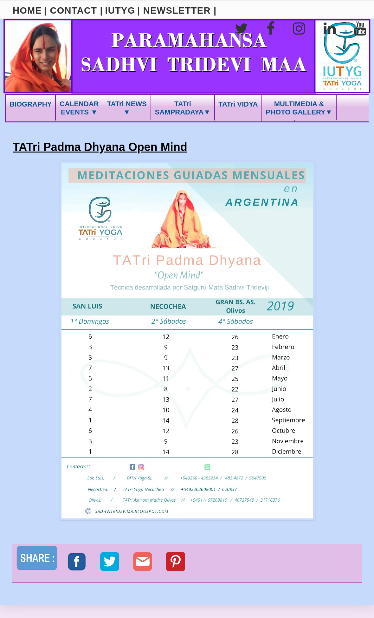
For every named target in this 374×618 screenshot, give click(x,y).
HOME (27, 10)
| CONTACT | (73, 10)
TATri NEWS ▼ (127, 108)
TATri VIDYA (238, 104)
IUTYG (120, 10)
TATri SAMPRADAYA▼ (182, 108)
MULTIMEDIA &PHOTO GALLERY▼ (299, 108)
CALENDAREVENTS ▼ (79, 108)
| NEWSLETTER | (176, 10)
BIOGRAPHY (31, 104)
